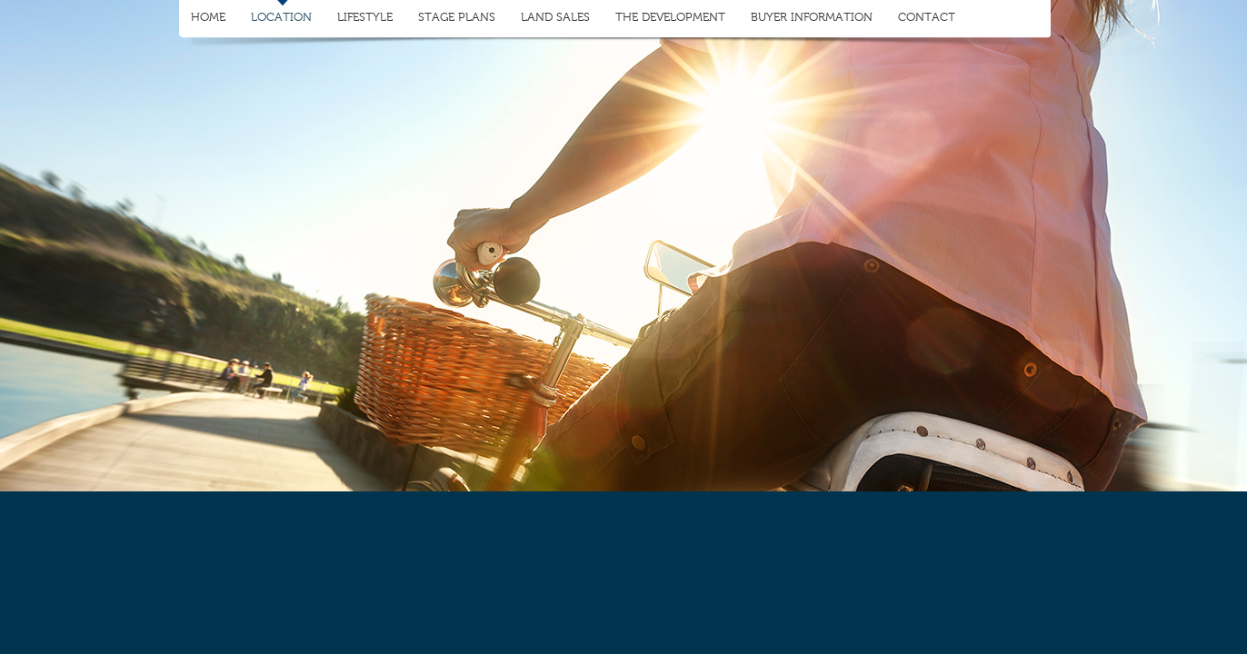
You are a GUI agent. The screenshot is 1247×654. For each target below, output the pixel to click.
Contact (926, 17)
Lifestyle (365, 17)
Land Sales (555, 17)
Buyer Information (812, 17)
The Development (670, 17)
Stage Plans (456, 17)
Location (281, 17)
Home (208, 17)
